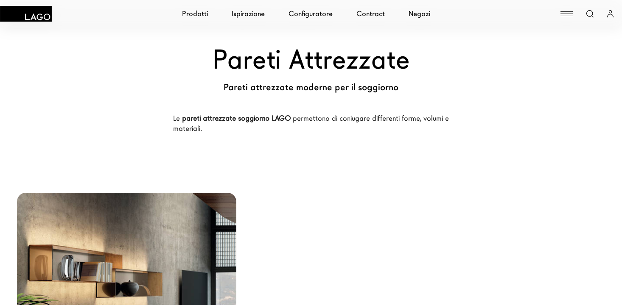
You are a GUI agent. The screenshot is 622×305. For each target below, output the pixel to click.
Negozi (419, 14)
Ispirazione (248, 14)
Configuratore (311, 14)
